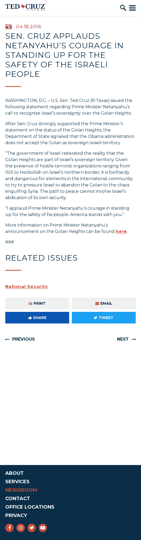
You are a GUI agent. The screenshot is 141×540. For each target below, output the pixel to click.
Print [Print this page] (37, 303)
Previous (23, 339)
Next (123, 339)
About (14, 473)
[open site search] (123, 8)
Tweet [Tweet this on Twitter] (104, 317)
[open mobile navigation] (132, 8)
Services (17, 482)
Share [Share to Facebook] (37, 317)
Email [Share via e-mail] (103, 303)
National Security (26, 286)
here (121, 231)
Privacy (16, 515)
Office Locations (29, 507)
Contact (17, 498)
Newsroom (21, 490)
